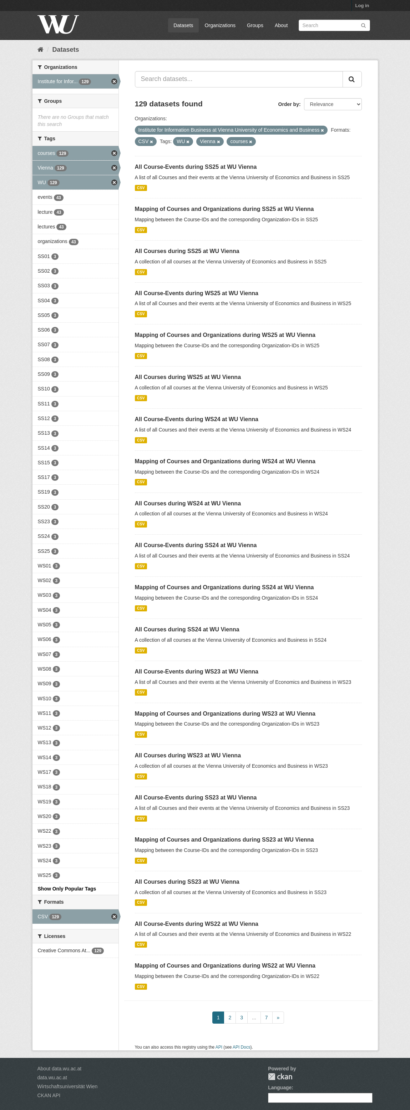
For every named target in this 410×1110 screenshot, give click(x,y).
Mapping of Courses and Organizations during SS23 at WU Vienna (224, 840)
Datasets (183, 25)
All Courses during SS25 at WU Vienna (187, 251)
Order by (288, 104)
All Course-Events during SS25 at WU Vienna (196, 167)
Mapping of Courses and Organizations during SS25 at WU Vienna (224, 209)
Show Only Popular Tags (67, 889)
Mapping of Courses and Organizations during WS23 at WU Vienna (225, 714)
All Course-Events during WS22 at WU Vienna (196, 924)
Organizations (220, 25)
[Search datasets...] (239, 79)
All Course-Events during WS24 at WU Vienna (196, 419)
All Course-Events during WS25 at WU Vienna (196, 293)
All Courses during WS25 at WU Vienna (188, 377)
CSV (141, 188)
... (254, 1017)
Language (280, 1087)
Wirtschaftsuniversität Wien (67, 1086)
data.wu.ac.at (52, 1077)
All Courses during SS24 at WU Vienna (187, 629)
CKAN (280, 1076)
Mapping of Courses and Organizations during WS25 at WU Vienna (225, 335)
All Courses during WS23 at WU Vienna (188, 755)
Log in (362, 5)
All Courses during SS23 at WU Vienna (187, 882)
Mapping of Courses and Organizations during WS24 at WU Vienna (225, 461)
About (281, 25)
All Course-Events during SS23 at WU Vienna (196, 797)
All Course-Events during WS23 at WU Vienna (196, 671)
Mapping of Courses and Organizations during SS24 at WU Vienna (224, 587)
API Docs (241, 1047)
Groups (255, 25)
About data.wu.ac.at (59, 1068)
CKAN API (49, 1095)
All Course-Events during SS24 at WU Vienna (196, 545)
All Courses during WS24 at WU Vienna (188, 503)
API (219, 1047)
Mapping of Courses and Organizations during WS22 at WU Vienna (225, 966)
